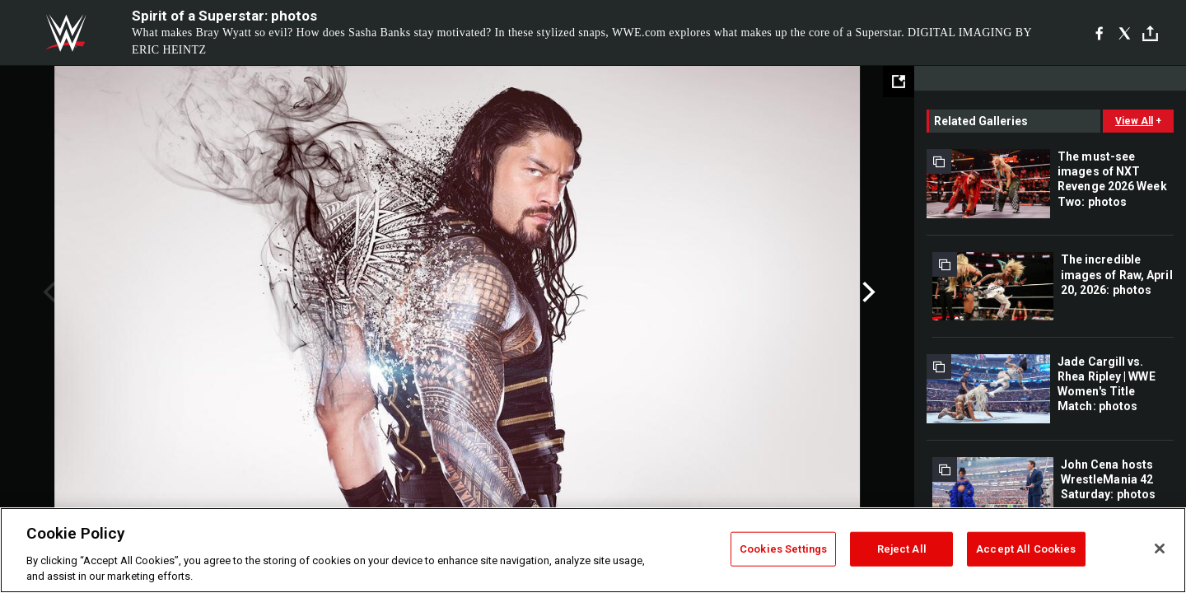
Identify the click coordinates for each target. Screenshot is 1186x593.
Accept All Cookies (1026, 549)
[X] (1124, 33)
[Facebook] (1099, 33)
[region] (593, 550)
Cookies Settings (783, 549)
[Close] (1160, 548)
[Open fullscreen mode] (898, 81)
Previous (47, 292)
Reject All (902, 549)
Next (866, 292)
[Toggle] (1150, 33)
